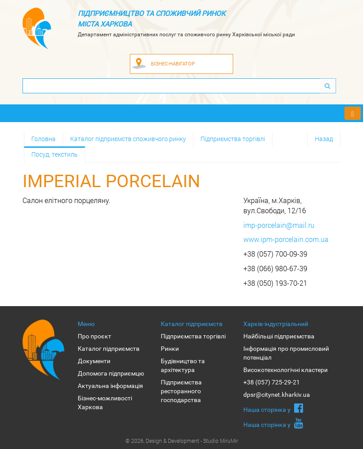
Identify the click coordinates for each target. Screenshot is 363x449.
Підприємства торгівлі (232, 138)
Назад (324, 138)
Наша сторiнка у (273, 408)
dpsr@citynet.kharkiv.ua (276, 394)
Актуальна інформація (110, 385)
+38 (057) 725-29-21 (271, 382)
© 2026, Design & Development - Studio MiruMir (181, 440)
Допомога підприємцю (111, 373)
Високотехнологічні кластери (285, 369)
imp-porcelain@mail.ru (278, 225)
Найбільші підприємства (278, 336)
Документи (94, 361)
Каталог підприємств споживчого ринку (128, 138)
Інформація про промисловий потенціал (286, 353)
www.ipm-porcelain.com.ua (286, 239)
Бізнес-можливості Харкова (105, 403)
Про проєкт (94, 336)
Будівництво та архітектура (183, 365)
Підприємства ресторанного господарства (181, 391)
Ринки (170, 348)
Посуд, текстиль (54, 154)
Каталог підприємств (109, 348)
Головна (43, 138)
